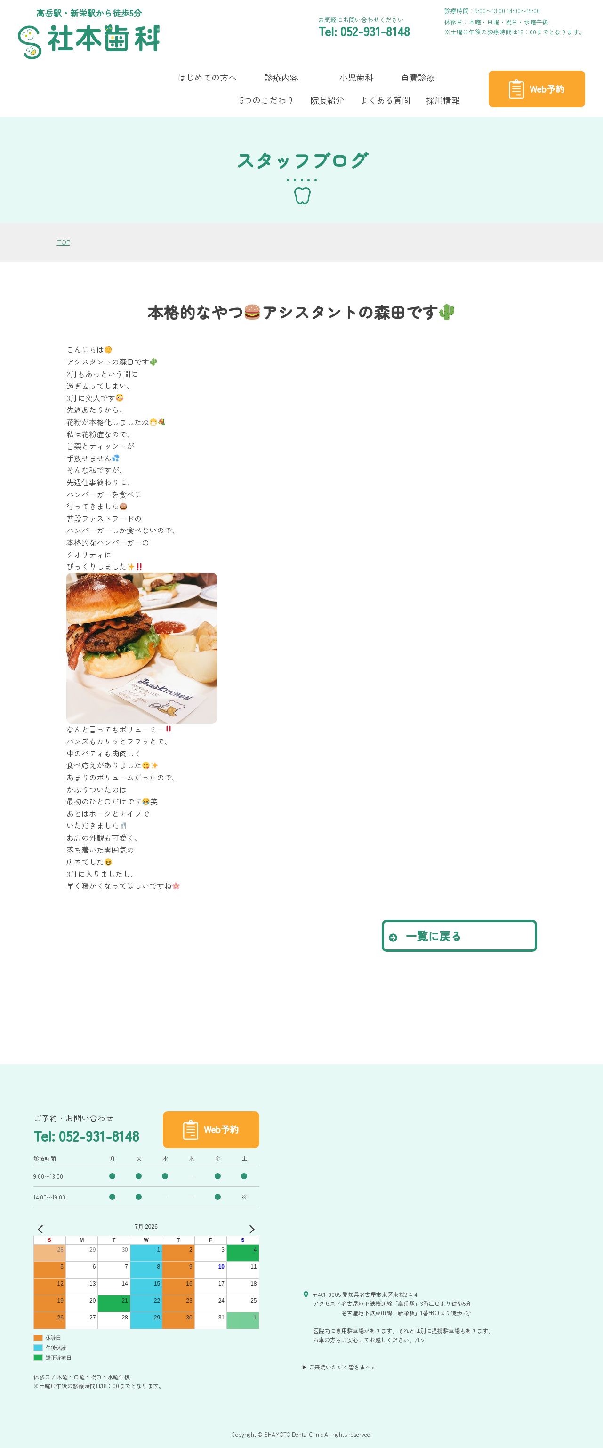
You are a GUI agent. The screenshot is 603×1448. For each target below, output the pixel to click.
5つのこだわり (267, 100)
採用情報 (443, 100)
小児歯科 (356, 77)
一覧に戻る (425, 935)
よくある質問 (385, 100)
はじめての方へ (207, 77)
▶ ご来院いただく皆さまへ (336, 1367)
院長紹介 (327, 100)
